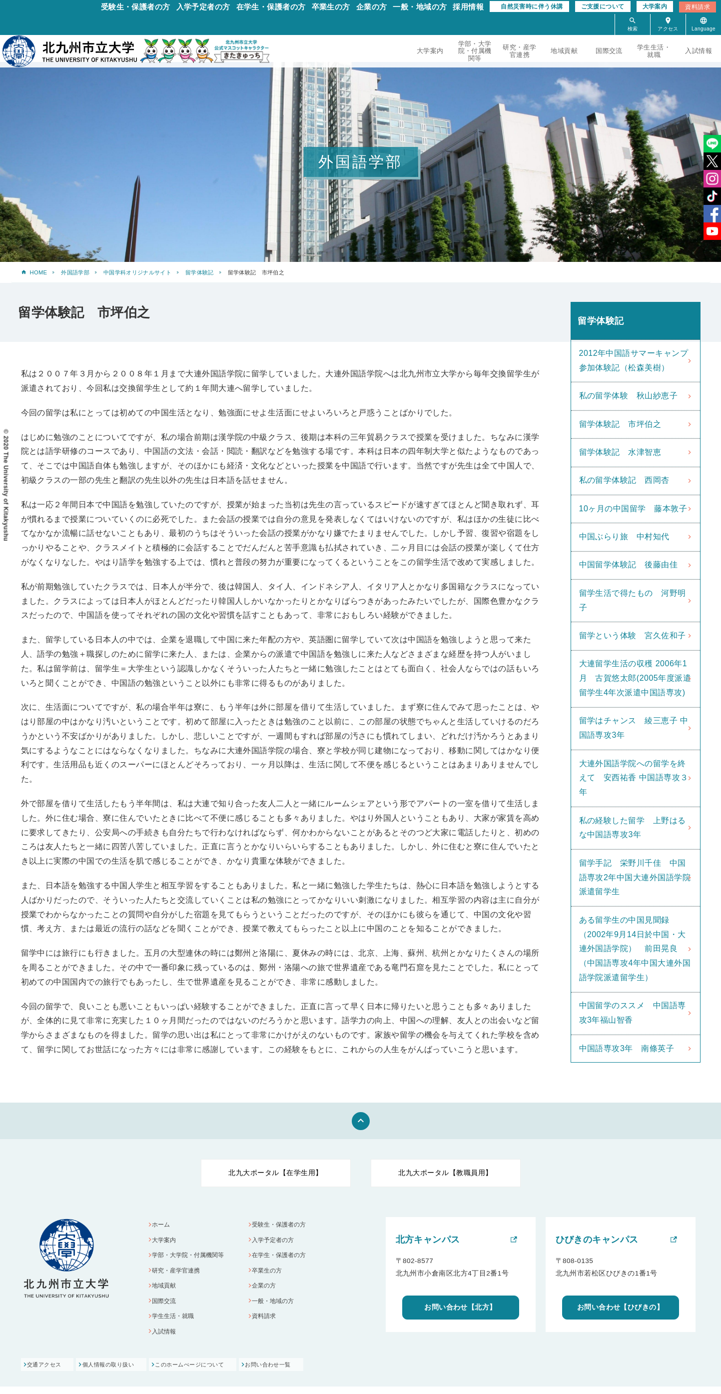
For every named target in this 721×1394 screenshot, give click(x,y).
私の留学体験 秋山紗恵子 (628, 395)
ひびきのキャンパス (597, 1240)
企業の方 (371, 6)
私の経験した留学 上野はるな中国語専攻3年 (632, 827)
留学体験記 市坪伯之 (620, 424)
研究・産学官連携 (519, 50)
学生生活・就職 (654, 50)
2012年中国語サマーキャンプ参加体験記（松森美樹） (634, 360)
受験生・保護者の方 (135, 6)
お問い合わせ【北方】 (460, 1307)
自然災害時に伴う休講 (532, 6)
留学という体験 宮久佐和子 (632, 635)
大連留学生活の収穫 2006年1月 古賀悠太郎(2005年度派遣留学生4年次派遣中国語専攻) (635, 678)
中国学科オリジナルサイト (137, 272)
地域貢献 (564, 50)
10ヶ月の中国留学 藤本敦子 (633, 508)
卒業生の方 (331, 6)
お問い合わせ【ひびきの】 (620, 1307)
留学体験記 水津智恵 (620, 452)
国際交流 (609, 50)
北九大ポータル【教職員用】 (445, 1173)
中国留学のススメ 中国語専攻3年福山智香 (632, 1012)
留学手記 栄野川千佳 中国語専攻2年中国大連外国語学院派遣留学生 (635, 877)
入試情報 (698, 50)
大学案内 (655, 6)
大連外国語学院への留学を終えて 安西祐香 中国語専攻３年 (634, 778)
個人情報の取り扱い (123, 1373)
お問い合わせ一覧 (311, 1373)
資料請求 (697, 6)
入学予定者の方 (203, 6)
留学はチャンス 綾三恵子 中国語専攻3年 (634, 727)
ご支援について (603, 6)
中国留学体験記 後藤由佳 (628, 564)
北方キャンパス (428, 1240)
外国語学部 (75, 272)
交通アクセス (45, 1373)
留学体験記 (199, 272)
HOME (38, 272)
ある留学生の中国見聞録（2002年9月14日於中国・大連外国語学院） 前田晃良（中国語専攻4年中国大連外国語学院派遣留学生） (635, 949)
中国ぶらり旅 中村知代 (624, 536)
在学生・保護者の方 (271, 6)
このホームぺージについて (218, 1373)
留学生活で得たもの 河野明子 (632, 600)
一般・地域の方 (420, 6)
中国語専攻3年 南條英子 (627, 1048)
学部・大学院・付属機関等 (475, 50)
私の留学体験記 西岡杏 (624, 480)
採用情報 (468, 6)
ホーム (163, 1225)
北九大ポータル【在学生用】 (275, 1173)
